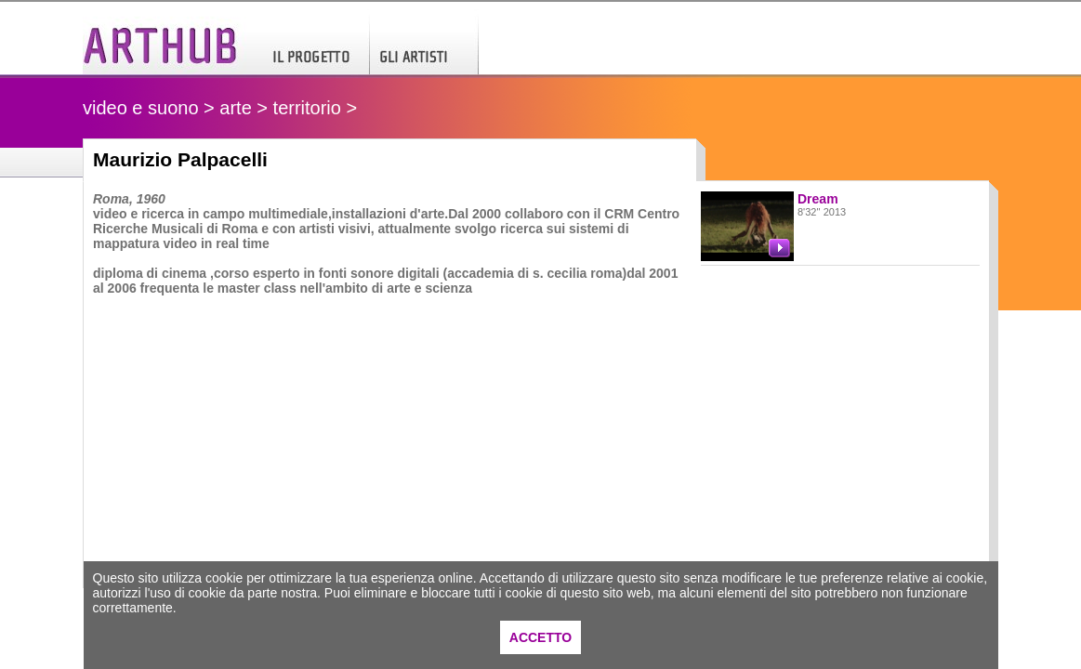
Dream (818, 198)
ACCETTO (540, 637)
